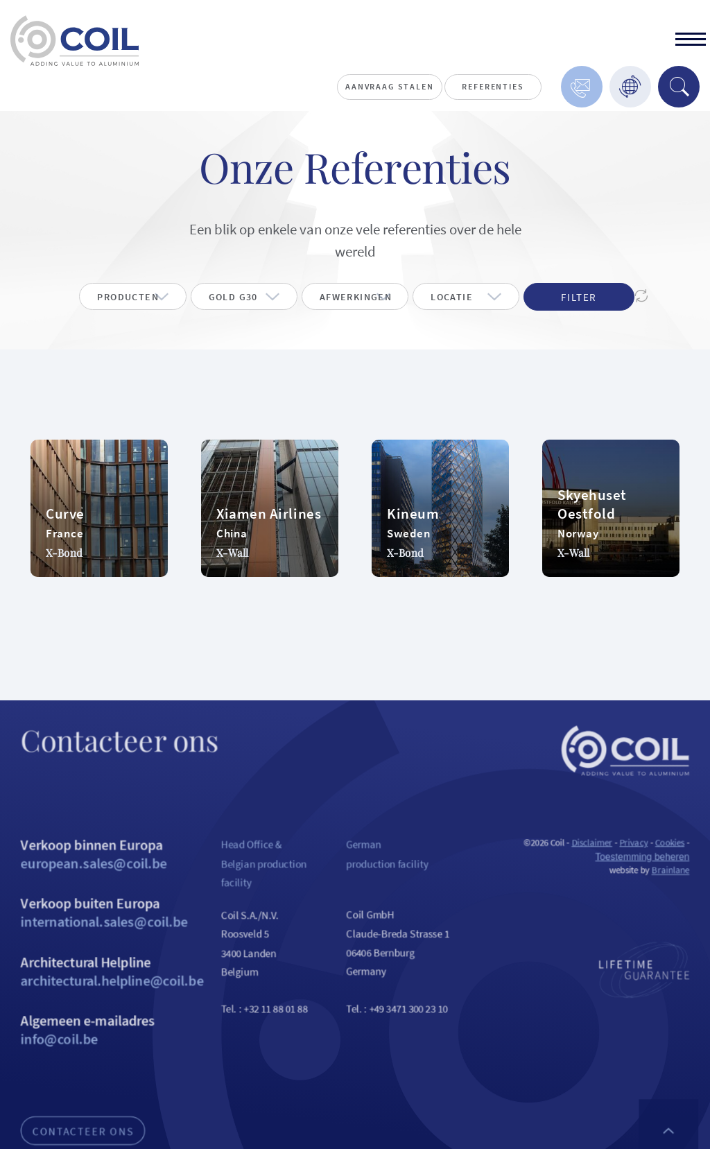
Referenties (492, 86)
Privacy (655, 863)
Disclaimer (610, 863)
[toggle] (690, 41)
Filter (579, 298)
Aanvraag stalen (389, 86)
